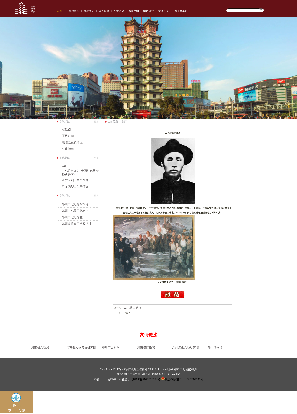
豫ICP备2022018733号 (146, 379)
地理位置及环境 (72, 142)
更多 (96, 121)
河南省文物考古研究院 (81, 347)
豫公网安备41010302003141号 (181, 379)
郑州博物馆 (215, 347)
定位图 (66, 129)
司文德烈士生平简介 (75, 186)
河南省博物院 (146, 347)
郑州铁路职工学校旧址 (77, 223)
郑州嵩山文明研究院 (185, 347)
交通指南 (68, 148)
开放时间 (68, 135)
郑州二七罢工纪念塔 (75, 210)
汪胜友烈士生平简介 (75, 180)
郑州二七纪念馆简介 (75, 204)
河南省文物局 (40, 347)
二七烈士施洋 (132, 307)
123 (64, 165)
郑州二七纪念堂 (72, 217)
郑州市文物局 (111, 347)
